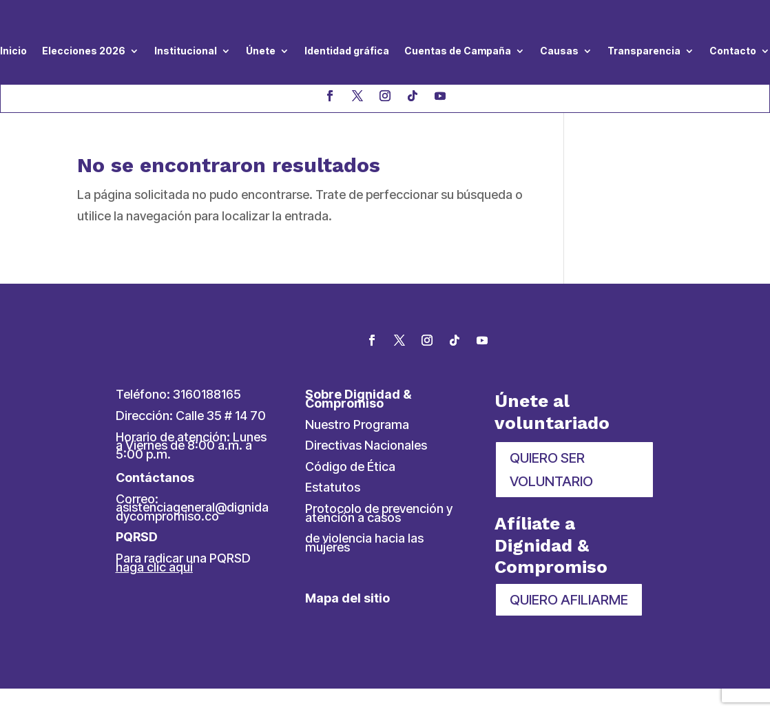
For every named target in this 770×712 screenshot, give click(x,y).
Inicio (13, 50)
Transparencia (643, 50)
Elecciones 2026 (83, 50)
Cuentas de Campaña (457, 50)
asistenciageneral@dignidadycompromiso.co (192, 511)
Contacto (732, 50)
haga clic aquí (154, 567)
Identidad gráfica (346, 50)
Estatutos (332, 487)
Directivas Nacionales (366, 445)
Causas (559, 50)
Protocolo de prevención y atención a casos (378, 513)
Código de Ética (350, 466)
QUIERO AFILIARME (569, 599)
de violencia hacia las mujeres (364, 542)
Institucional (185, 50)
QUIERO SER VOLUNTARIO (551, 470)
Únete (260, 50)
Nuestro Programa (357, 424)
